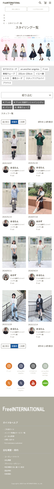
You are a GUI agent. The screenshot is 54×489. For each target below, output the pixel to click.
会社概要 (7, 460)
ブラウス (7, 82)
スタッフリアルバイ (35, 78)
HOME (4, 19)
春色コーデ (17, 78)
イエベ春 (40, 73)
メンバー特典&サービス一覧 (14, 433)
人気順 (21, 122)
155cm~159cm (25, 73)
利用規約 (7, 474)
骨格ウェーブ (9, 73)
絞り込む (27, 95)
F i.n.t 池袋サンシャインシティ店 (17, 171)
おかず (39, 221)
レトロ (6, 78)
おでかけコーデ (10, 69)
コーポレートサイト (11, 456)
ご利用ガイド (9, 429)
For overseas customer (13, 443)
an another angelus (29, 69)
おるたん (14, 167)
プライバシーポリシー (12, 463)
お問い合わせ (9, 439)
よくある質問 (9, 436)
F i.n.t (45, 69)
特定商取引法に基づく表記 (14, 467)
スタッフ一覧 (7, 113)
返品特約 (7, 470)
